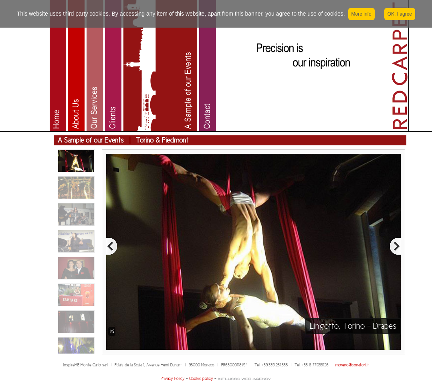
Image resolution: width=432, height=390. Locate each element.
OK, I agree (400, 14)
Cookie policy (201, 378)
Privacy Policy (173, 378)
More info (361, 14)
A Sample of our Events (91, 140)
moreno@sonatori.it (352, 365)
